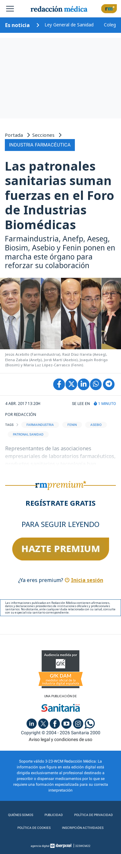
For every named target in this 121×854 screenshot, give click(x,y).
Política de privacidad (93, 815)
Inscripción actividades (83, 828)
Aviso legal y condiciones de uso (60, 739)
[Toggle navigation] (10, 8)
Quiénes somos (20, 815)
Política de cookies (34, 828)
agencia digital (40, 846)
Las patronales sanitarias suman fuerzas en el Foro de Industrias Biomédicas (59, 195)
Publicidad (54, 815)
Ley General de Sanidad (69, 25)
